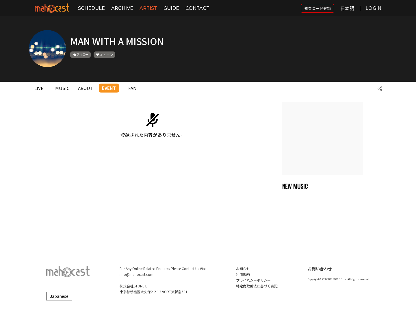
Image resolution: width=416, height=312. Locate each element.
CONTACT (197, 8)
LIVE (38, 88)
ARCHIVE (122, 8)
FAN (132, 88)
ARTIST (148, 8)
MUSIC (62, 88)
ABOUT (85, 88)
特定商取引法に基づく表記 (257, 285)
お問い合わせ (320, 269)
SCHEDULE (91, 8)
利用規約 (243, 274)
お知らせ (243, 268)
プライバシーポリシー (253, 280)
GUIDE (171, 8)
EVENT (109, 88)
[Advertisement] (322, 138)
